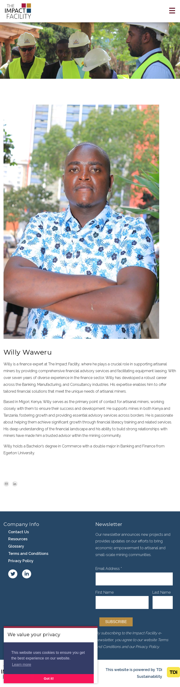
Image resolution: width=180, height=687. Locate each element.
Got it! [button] (49, 678)
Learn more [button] (21, 665)
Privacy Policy (21, 561)
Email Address (108, 568)
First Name (104, 592)
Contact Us (18, 532)
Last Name (161, 592)
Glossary (16, 546)
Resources (17, 539)
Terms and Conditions (28, 553)
